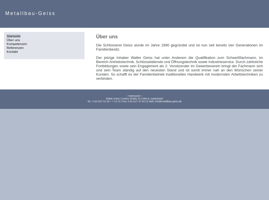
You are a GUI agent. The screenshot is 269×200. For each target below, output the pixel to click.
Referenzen (15, 48)
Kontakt (12, 52)
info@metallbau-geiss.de (168, 101)
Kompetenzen (17, 44)
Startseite (14, 36)
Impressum (134, 95)
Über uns (13, 40)
